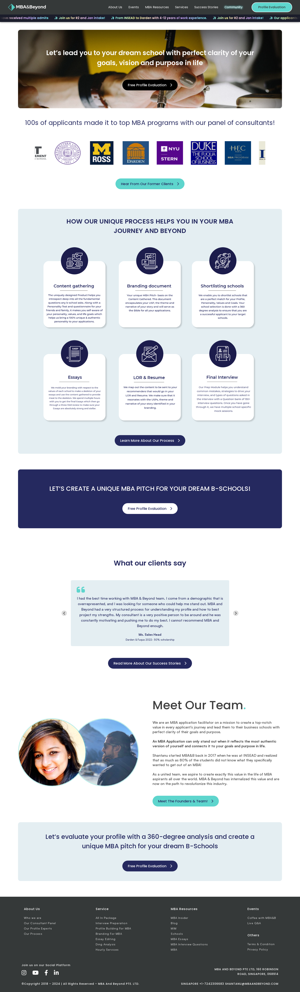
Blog (174, 923)
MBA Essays (179, 939)
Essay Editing (106, 939)
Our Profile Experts (38, 928)
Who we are (33, 917)
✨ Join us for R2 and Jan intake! (90, 18)
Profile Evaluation (271, 7)
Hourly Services (107, 949)
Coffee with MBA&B (261, 917)
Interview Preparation (111, 923)
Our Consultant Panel (40, 923)
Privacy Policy (257, 949)
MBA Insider (179, 917)
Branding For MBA (109, 933)
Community (234, 7)
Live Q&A (254, 923)
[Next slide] (235, 613)
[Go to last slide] (64, 613)
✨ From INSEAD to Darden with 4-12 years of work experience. (169, 18)
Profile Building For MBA (113, 928)
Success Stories (206, 7)
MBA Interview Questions (189, 944)
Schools (177, 933)
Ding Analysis (106, 944)
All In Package (106, 917)
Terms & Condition (261, 944)
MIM (173, 928)
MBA (174, 949)
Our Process (33, 933)
